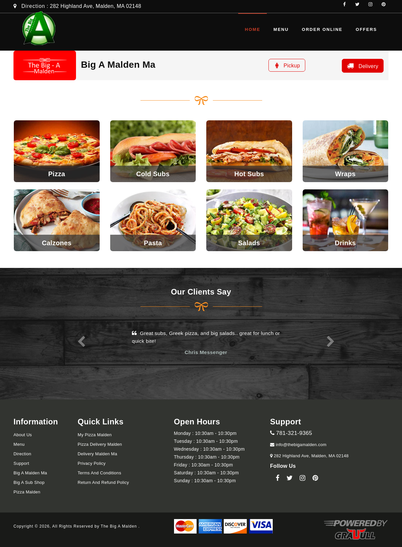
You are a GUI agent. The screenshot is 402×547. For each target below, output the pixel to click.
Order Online (322, 29)
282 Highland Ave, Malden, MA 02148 (310, 455)
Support (21, 463)
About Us (22, 434)
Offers (366, 29)
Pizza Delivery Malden (100, 444)
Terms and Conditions (99, 472)
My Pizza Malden (95, 434)
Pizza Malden (26, 491)
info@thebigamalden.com (298, 444)
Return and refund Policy (103, 482)
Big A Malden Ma (30, 472)
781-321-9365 (291, 433)
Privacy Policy (92, 463)
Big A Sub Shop (29, 482)
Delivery (361, 66)
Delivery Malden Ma (97, 453)
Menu (281, 29)
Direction (33, 6)
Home (252, 29)
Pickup (287, 65)
